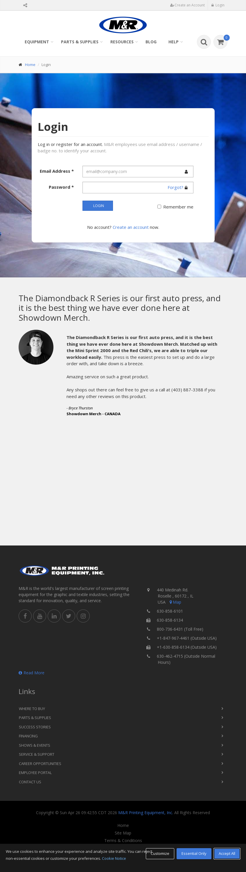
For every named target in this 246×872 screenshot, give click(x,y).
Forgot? (175, 187)
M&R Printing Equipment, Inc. (145, 812)
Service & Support (36, 754)
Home (30, 64)
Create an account (131, 227)
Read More (31, 672)
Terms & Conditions (123, 840)
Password (61, 187)
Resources (122, 41)
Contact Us (30, 781)
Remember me (178, 207)
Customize (160, 853)
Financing (28, 736)
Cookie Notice (114, 858)
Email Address (57, 171)
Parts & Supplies (79, 41)
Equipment (37, 41)
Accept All (227, 853)
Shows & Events (34, 745)
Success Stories (35, 727)
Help (173, 41)
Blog (151, 41)
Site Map (123, 833)
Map (174, 602)
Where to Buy (32, 708)
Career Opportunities (40, 763)
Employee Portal (35, 772)
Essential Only (194, 853)
